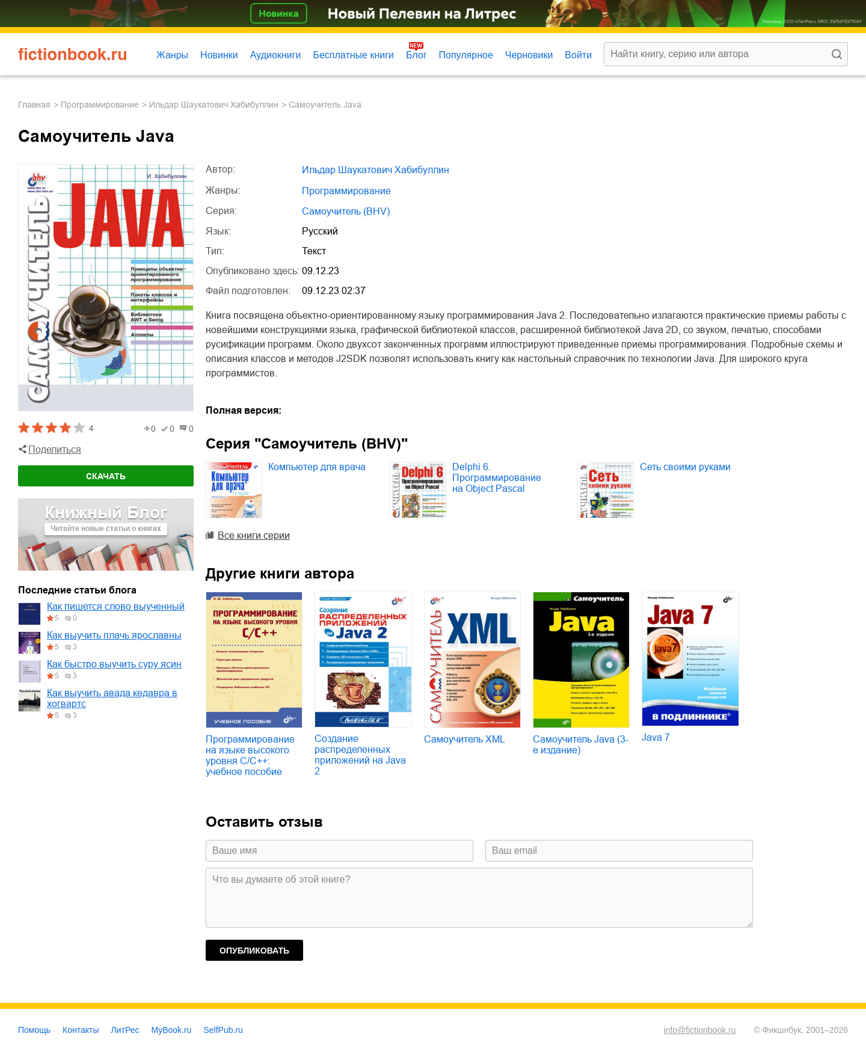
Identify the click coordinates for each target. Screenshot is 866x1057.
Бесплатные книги (353, 55)
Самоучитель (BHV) (346, 211)
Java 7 (656, 737)
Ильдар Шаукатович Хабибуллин (213, 104)
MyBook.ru (172, 1030)
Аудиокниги (275, 55)
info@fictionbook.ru (699, 1030)
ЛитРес (125, 1030)
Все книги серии (254, 535)
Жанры (172, 55)
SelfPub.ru (222, 1030)
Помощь (34, 1030)
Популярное (466, 55)
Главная (34, 104)
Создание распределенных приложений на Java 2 (360, 755)
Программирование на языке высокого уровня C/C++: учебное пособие (250, 755)
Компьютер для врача (317, 467)
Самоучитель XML (464, 739)
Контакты (81, 1030)
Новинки (219, 55)
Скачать (106, 476)
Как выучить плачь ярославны (114, 635)
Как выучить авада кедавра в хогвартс (112, 698)
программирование (100, 104)
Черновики (529, 55)
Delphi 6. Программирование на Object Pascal (496, 478)
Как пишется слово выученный (116, 606)
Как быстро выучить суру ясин (114, 664)
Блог (416, 55)
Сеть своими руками (685, 467)
